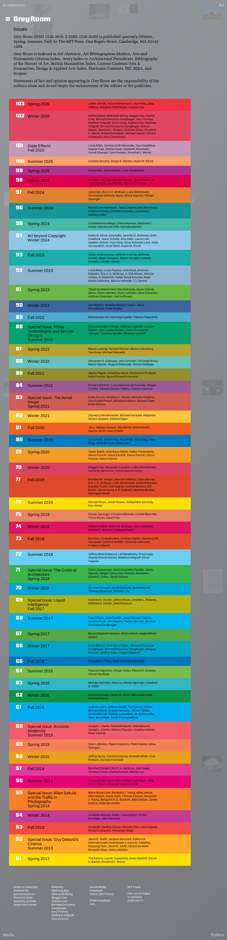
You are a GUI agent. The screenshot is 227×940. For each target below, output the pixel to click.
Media (8, 935)
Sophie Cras (59, 901)
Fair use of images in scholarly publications (139, 897)
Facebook (96, 890)
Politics (217, 935)
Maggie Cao (59, 897)
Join (92, 904)
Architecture (14, 5)
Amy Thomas (60, 911)
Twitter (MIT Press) (102, 894)
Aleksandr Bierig (62, 894)
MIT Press (134, 887)
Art (221, 5)
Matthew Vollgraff (63, 915)
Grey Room (32, 19)
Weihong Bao (60, 890)
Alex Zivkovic (60, 918)
